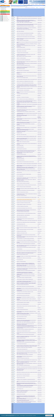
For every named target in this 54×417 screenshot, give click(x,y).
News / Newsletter (3, 5)
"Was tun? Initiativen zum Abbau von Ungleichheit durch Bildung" (24, 277)
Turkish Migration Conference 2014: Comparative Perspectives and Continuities (26, 270)
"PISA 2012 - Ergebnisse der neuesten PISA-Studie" (23, 40)
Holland (38, 234)
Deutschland (39, 95)
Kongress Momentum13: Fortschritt (21, 125)
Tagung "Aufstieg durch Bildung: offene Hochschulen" (23, 181)
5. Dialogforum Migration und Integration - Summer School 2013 (24, 204)
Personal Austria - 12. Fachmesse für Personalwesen (23, 97)
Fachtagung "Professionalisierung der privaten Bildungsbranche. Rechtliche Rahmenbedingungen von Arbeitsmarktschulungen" (25, 129)
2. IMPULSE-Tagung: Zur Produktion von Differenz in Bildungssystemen (25, 279)
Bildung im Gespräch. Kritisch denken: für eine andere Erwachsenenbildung (25, 286)
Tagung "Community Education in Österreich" (22, 316)
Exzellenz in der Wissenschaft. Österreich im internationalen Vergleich (25, 88)
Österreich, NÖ (39, 84)
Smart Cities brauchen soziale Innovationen (22, 392)
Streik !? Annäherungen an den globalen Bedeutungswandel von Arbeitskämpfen (26, 243)
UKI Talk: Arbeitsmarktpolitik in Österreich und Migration (23, 302)
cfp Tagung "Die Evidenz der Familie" (21, 377)
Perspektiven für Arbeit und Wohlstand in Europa (22, 254)
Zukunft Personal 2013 (19, 172)
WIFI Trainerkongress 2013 (20, 259)
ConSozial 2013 (18, 95)
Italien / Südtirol (39, 206)
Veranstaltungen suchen (3, 9)
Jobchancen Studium (3, 14)
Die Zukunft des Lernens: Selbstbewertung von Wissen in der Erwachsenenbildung (26, 222)
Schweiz (39, 188)
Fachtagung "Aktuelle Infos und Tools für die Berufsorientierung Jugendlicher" (25, 334)
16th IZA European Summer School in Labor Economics (23, 295)
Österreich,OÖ (39, 54)
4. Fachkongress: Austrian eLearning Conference (22, 93)
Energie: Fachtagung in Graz (20, 388)
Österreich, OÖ (39, 52)
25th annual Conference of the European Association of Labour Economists (25, 161)
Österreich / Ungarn (40, 284)
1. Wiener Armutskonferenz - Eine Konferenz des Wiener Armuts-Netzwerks (25, 238)
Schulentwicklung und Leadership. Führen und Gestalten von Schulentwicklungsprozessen (27, 170)
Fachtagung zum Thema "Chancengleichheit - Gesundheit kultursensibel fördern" (26, 379)
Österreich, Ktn (39, 179)
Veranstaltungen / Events (4, 6)
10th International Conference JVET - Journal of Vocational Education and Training (26, 213)
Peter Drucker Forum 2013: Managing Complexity (22, 77)
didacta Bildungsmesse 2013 (20, 370)
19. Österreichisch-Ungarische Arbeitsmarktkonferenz (23, 284)
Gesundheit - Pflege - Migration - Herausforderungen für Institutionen (24, 22)
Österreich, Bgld (39, 134)
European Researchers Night (20, 145)
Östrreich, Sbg (39, 332)
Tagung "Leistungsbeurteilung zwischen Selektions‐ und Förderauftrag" (25, 354)
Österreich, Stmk (39, 31)
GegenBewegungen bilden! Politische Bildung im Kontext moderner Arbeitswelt (26, 36)
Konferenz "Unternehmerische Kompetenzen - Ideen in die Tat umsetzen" (25, 229)
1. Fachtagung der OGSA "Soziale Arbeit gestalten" (22, 52)
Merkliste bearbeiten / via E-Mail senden (30, 7)
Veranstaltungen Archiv (3, 8)
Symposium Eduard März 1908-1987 (21, 47)
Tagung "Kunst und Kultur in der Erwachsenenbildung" (23, 70)
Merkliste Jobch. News (6, 19)
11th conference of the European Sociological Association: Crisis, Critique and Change (26, 197)
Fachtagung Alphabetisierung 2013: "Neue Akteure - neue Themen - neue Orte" (26, 111)
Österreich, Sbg (39, 61)
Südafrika (39, 311)
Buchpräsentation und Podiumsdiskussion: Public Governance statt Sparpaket (25, 190)
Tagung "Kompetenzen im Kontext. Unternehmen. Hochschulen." (24, 56)
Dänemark (39, 247)
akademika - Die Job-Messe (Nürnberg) (21, 261)
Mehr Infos (38, 415)
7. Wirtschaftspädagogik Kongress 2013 (21, 318)
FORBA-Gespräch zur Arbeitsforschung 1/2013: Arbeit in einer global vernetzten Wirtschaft (27, 372)
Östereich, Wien (39, 70)
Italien (38, 161)
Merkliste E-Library (6, 18)
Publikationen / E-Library (4, 10)
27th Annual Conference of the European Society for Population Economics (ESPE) (26, 247)
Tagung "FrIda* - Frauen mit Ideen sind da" (21, 134)
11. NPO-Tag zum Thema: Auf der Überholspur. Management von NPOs (25, 291)
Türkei (38, 186)
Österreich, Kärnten (40, 20)
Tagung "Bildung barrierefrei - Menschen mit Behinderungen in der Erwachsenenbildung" (27, 250)
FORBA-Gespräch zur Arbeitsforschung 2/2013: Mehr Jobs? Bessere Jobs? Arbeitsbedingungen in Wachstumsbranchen (25, 324)
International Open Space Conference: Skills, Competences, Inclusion (24, 29)
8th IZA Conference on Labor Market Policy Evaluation (23, 120)
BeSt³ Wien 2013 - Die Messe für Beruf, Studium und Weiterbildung (24, 347)
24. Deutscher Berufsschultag (20, 307)
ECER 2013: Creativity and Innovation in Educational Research (24, 186)
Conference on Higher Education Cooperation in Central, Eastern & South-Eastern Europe (27, 220)
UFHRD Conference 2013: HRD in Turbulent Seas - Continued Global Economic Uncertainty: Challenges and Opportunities (26, 265)
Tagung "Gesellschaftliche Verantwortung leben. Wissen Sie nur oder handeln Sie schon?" (27, 79)
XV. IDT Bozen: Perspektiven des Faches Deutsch (22, 206)
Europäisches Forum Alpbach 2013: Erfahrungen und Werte (23, 202)
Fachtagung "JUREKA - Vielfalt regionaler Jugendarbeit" (23, 141)
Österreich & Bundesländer (39, 117)
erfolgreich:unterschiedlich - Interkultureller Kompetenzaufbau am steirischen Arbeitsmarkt (27, 163)
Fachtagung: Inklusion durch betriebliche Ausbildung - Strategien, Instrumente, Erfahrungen (27, 300)
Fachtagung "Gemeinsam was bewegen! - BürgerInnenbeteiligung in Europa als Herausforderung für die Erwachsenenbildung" (26, 67)
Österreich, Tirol (39, 27)
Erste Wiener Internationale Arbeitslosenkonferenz (22, 309)
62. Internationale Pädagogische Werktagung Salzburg (23, 211)
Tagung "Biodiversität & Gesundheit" (21, 68)
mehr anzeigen (13, 17)
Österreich (39, 336)
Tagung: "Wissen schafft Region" (20, 31)
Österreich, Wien (39, 16)
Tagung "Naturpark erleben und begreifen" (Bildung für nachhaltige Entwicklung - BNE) (26, 136)
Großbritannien (39, 120)
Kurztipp (44, 5)
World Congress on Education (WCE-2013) (21, 195)
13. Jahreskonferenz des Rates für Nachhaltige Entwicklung (23, 293)
